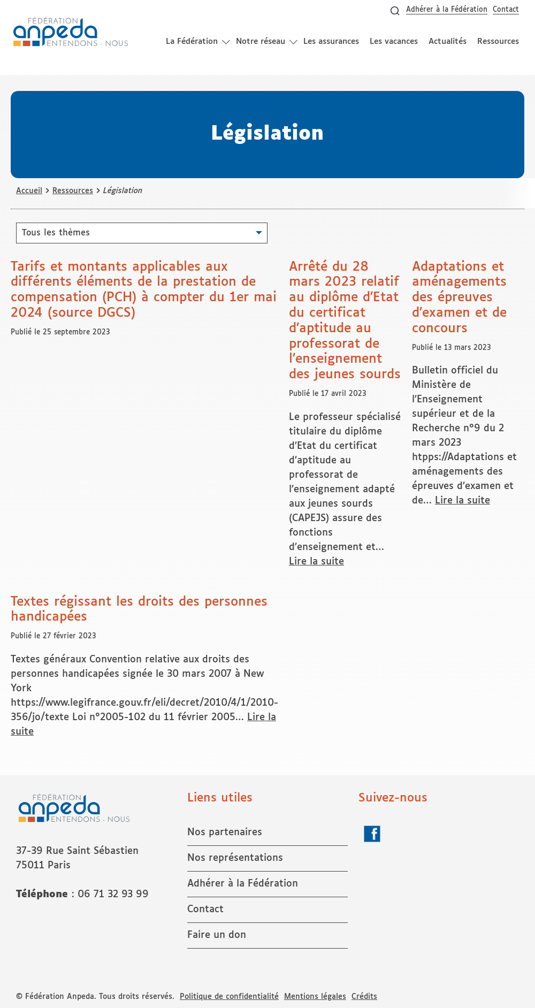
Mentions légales (315, 997)
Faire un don (216, 935)
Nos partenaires (224, 832)
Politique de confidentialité (229, 997)
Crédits (364, 997)
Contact (506, 9)
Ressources (498, 41)
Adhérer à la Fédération (446, 9)
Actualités (448, 41)
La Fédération (192, 41)
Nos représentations (235, 858)
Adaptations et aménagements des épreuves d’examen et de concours (459, 298)
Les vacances (394, 41)
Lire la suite (316, 562)
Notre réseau (260, 41)
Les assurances (331, 41)
